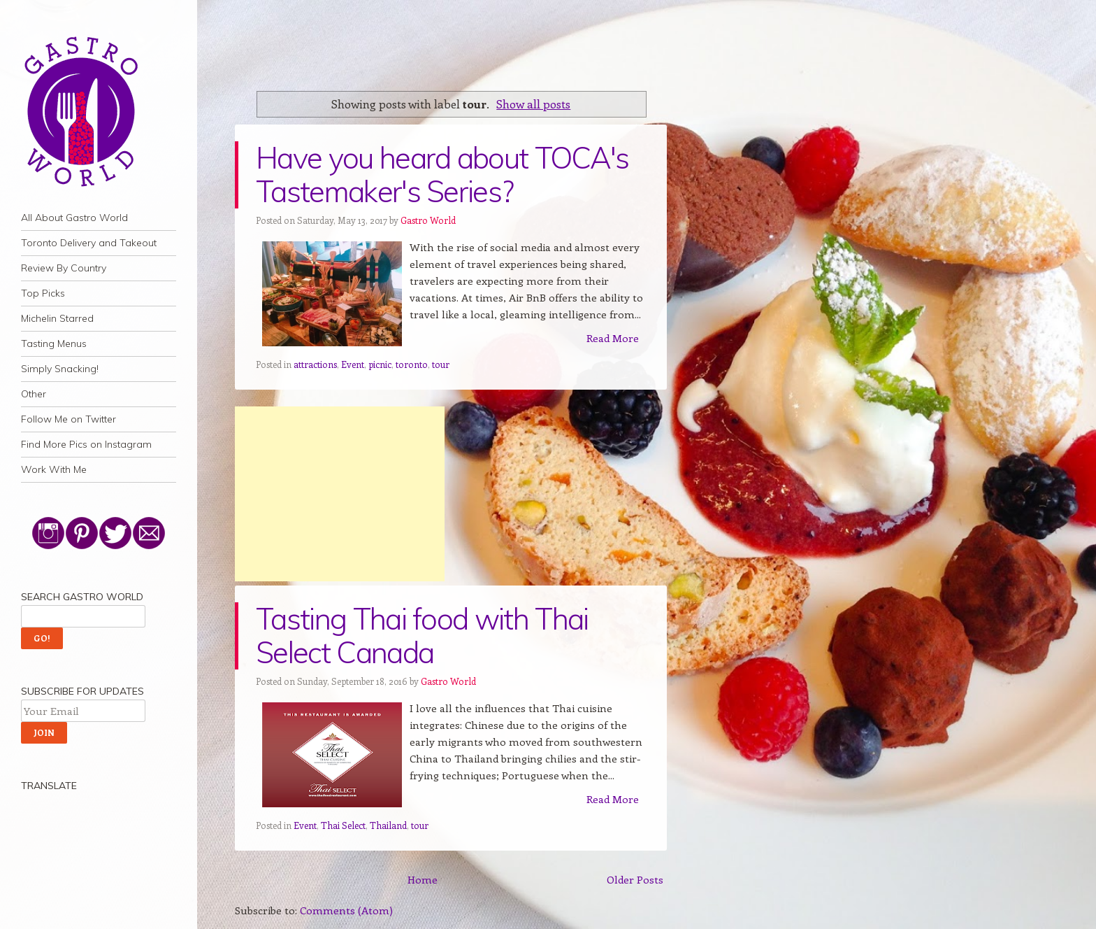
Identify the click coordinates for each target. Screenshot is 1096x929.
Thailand (388, 825)
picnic (379, 364)
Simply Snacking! (60, 368)
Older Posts (635, 879)
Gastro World (428, 220)
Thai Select (343, 825)
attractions (315, 364)
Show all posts (533, 103)
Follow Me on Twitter (68, 419)
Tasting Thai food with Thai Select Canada (422, 635)
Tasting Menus (54, 343)
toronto (412, 364)
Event (352, 364)
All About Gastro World (74, 217)
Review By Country (63, 268)
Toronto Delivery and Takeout (89, 242)
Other (33, 394)
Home (423, 879)
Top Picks (43, 293)
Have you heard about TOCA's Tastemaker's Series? (442, 174)
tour (440, 364)
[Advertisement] (340, 493)
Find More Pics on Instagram (86, 444)
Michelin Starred (57, 318)
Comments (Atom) (346, 910)
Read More (612, 338)
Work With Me (54, 469)
